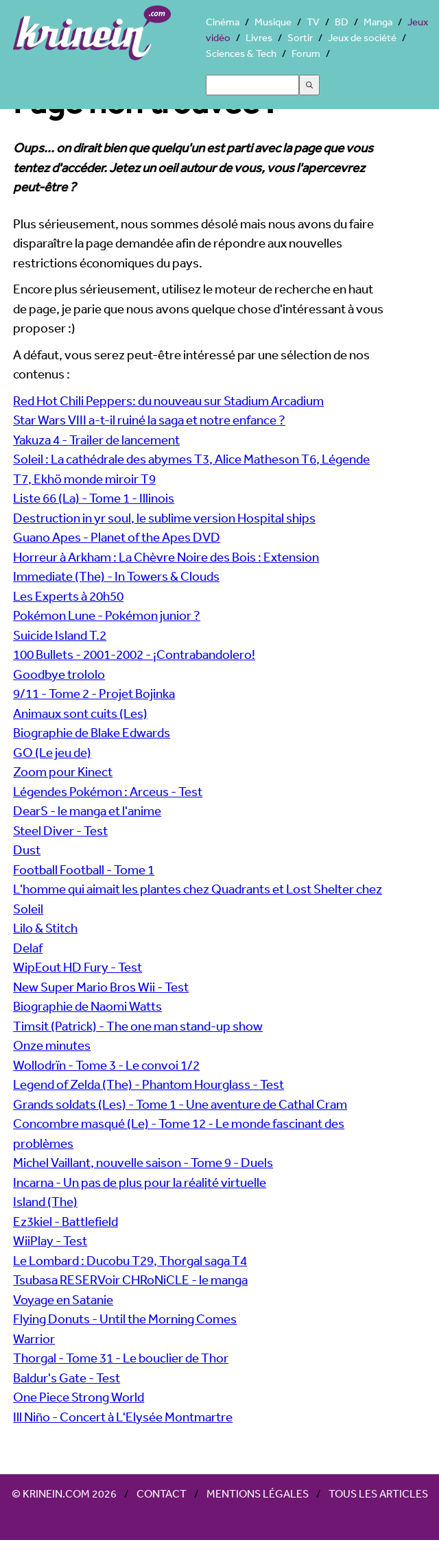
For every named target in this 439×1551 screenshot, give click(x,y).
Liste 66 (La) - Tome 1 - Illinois (93, 497)
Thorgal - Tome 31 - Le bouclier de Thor (120, 1357)
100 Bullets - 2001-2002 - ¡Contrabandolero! (134, 654)
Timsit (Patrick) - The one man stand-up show (138, 1025)
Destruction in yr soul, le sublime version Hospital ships (164, 517)
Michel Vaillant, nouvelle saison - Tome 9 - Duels (143, 1162)
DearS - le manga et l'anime (87, 810)
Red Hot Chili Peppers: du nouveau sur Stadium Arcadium (168, 400)
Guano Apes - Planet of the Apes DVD (116, 536)
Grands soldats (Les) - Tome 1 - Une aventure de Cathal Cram (180, 1103)
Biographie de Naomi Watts (87, 1005)
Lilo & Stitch (45, 927)
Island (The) (45, 1201)
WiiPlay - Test (50, 1240)
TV (313, 21)
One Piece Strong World (78, 1396)
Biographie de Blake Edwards (91, 732)
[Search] (252, 85)
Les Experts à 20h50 (68, 595)
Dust (26, 849)
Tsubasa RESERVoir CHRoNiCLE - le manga (130, 1279)
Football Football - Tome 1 (83, 869)
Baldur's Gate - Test (66, 1377)
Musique (273, 21)
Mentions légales (257, 1493)
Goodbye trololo (59, 674)
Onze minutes (52, 1045)
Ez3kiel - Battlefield (65, 1221)
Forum (306, 53)
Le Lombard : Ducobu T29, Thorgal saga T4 (130, 1260)
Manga (378, 21)
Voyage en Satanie (63, 1299)
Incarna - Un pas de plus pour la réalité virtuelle (139, 1182)
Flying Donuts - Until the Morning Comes (125, 1318)
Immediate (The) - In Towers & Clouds (116, 576)
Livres (259, 37)
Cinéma (222, 21)
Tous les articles (378, 1493)
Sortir (300, 37)
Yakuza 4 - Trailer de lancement (96, 439)
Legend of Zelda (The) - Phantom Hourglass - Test (148, 1084)
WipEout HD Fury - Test (77, 966)
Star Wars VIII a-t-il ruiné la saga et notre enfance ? (149, 419)
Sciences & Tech (241, 53)
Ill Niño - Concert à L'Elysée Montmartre (123, 1416)
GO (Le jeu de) (52, 752)
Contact (162, 1493)
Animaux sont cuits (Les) (80, 713)
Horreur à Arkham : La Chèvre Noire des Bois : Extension (166, 556)
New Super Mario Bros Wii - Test (101, 986)
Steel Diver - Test (60, 830)
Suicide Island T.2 (59, 634)
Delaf (28, 947)
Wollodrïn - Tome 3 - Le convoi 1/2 (106, 1064)
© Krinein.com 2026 (64, 1493)
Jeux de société (362, 37)
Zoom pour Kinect (62, 771)
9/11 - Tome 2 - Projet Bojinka (94, 693)
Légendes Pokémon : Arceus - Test (107, 791)
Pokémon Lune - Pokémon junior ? (106, 615)
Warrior (34, 1338)
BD (341, 21)
